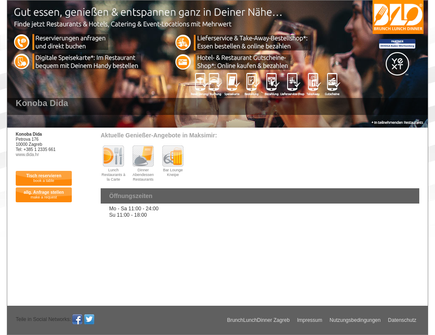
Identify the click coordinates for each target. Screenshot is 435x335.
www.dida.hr (27, 154)
